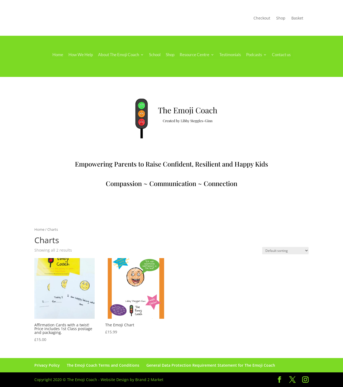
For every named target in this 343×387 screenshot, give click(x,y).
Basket (297, 18)
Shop (280, 18)
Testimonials (224, 55)
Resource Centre (192, 55)
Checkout (261, 18)
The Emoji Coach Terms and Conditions (103, 365)
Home (69, 55)
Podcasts (246, 55)
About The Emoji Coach (123, 55)
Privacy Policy (47, 365)
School (156, 55)
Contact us (270, 55)
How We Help (89, 55)
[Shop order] (285, 250)
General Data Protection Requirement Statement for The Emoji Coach (210, 365)
